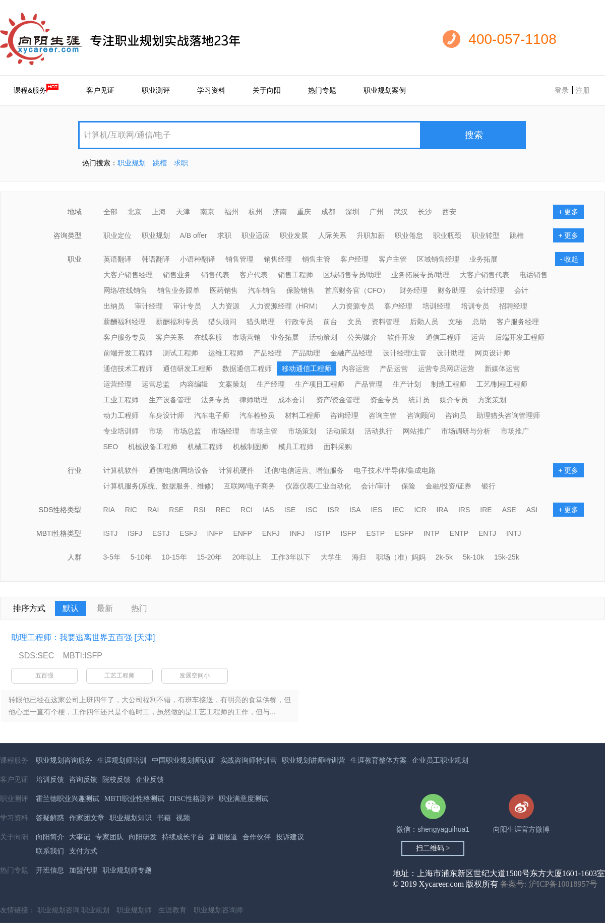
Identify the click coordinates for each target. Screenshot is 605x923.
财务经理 (413, 290)
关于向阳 (267, 90)
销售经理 (278, 259)
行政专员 (299, 322)
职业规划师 (134, 910)
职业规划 (131, 163)
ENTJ (487, 533)
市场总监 (187, 431)
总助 (479, 322)
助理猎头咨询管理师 (508, 415)
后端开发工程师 (519, 337)
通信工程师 (443, 337)
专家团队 (109, 837)
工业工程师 (121, 400)
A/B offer (193, 235)
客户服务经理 (518, 322)
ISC (311, 510)
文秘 (455, 322)
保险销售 (300, 290)
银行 (488, 486)
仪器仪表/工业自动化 (318, 486)
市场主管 (264, 431)
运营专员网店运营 (446, 368)
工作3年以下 (291, 557)
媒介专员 (454, 400)
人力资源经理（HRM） (286, 306)
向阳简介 (50, 837)
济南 (280, 212)
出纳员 (114, 306)
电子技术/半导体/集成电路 (395, 470)
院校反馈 (116, 779)
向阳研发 (143, 837)
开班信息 (50, 870)
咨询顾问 (421, 415)
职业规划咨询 (58, 910)
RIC (131, 510)
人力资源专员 (353, 306)
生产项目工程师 (319, 384)
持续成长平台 (183, 837)
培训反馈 (50, 779)
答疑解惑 (50, 818)
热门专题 (322, 90)
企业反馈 (150, 779)
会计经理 (490, 290)
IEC (398, 510)
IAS (268, 510)
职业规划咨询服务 (64, 760)
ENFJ (271, 533)
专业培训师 (121, 431)
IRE (486, 510)
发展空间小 (194, 675)
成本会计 (292, 400)
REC (222, 510)
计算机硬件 (236, 470)
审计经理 (149, 306)
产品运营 (394, 368)
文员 (354, 322)
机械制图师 (250, 447)
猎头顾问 (222, 322)
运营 (478, 337)
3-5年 (111, 557)
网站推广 (417, 431)
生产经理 (271, 384)
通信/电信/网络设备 (179, 470)
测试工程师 (180, 353)
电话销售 (533, 275)
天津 (183, 212)
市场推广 (515, 431)
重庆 (304, 212)
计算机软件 (121, 470)
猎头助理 (261, 322)
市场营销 (246, 337)
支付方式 (83, 851)
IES (377, 510)
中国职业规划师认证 (183, 760)
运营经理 (117, 384)
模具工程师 (296, 447)
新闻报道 (223, 837)
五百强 (44, 675)
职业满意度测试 (243, 799)
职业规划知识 (130, 818)
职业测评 (156, 90)
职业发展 (294, 235)
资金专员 (384, 400)
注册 (583, 90)
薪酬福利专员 (177, 322)
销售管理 (239, 259)
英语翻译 (117, 259)
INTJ (513, 533)
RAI (153, 510)
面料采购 (338, 447)
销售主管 (316, 259)
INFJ (297, 533)
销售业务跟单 (178, 290)
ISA (355, 510)
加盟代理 (83, 870)
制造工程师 (448, 384)
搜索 (474, 135)
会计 (521, 290)
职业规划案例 (385, 90)
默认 (71, 608)
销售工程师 (295, 275)
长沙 (425, 212)
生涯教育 (172, 910)
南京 (207, 212)
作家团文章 (86, 818)
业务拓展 (483, 259)
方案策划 (492, 400)
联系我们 (50, 851)
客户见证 (100, 90)
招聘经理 (513, 306)
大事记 (79, 837)
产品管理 (368, 384)
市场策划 (302, 431)
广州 (377, 212)
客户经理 (354, 259)
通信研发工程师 (187, 368)
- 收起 (569, 259)
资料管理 (386, 322)
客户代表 (253, 275)
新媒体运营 (502, 368)
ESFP (404, 533)
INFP (215, 533)
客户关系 (170, 337)
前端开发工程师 (128, 353)
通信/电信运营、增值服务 (304, 470)
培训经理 (436, 306)
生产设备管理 (170, 400)
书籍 (164, 818)
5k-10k (473, 557)
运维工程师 (226, 353)
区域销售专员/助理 (352, 275)
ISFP (348, 533)
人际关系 (332, 235)
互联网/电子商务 (249, 486)
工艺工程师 (119, 675)
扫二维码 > (433, 848)
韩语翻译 (156, 259)
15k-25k (506, 557)
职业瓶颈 (447, 235)
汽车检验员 (257, 415)
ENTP (459, 533)
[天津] (144, 637)
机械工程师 (205, 447)
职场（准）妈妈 (401, 557)
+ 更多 (568, 212)
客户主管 (393, 259)
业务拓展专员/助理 (420, 275)
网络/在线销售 (125, 290)
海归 (359, 557)
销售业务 (177, 275)
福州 (231, 212)
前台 (330, 322)
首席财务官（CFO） (357, 290)
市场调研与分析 (466, 431)
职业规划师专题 (127, 870)
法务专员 (215, 400)
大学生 (331, 557)
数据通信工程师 (247, 368)
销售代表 (215, 275)
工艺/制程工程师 (502, 384)
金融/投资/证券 (449, 486)
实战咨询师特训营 (248, 760)
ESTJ (160, 533)
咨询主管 (383, 415)
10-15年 (174, 557)
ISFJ (135, 533)
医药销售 (224, 290)
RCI (246, 510)
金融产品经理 (351, 353)
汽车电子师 (211, 415)
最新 (105, 608)
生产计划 (407, 384)
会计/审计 (376, 486)
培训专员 (475, 306)
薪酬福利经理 (124, 322)
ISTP (322, 533)
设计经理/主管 (405, 353)
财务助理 (452, 290)
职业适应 (255, 235)
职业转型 (485, 235)
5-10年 (141, 557)
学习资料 (211, 90)
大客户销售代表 (484, 275)
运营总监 (156, 384)
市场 (156, 431)
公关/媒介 (362, 337)
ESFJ (188, 533)
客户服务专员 (124, 337)
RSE (176, 510)
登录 (562, 90)
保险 (408, 486)
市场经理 (225, 431)
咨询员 (455, 415)
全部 (110, 212)
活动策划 (323, 337)
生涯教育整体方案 (378, 760)
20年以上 (246, 557)
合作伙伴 (257, 837)
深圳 (352, 212)
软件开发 (401, 337)
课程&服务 (36, 89)
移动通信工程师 (306, 368)
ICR (420, 510)
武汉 (401, 212)
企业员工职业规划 (440, 760)
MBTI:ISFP (82, 655)
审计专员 (187, 306)
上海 (159, 212)
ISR (333, 510)
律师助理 (253, 400)
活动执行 (379, 431)
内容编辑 (194, 384)
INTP (432, 533)
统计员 (419, 400)
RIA (109, 510)
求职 (181, 163)
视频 (183, 818)
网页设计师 (492, 353)
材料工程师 (302, 415)
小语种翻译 (197, 259)
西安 (449, 212)
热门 (139, 608)
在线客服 (208, 337)
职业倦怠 (409, 235)
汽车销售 (262, 290)
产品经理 (268, 353)
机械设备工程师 (152, 447)
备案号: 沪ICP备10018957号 (548, 884)
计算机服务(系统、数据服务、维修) (158, 486)
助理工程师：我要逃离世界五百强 (71, 637)
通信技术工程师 (128, 368)
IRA (442, 510)
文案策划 (232, 384)
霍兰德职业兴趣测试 (67, 799)
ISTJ (110, 533)
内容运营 (355, 368)
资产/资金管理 (338, 400)
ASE (509, 510)
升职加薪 (370, 235)
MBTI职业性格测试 (134, 799)
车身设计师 (166, 415)
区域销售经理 (438, 259)
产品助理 (306, 353)
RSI (199, 510)
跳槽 (160, 163)
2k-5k (444, 557)
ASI (532, 510)
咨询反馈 (83, 779)
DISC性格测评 (191, 799)
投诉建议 (290, 837)
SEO (110, 447)
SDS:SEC (36, 655)
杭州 (256, 212)
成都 (328, 212)
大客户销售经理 (128, 275)
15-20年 (209, 557)
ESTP (376, 533)
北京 (135, 212)
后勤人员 (424, 322)
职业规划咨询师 (218, 910)
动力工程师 (121, 415)
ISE (290, 510)
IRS (464, 510)
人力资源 (225, 306)
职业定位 (117, 235)
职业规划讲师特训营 (313, 760)
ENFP (242, 533)
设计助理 (451, 353)
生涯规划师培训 (122, 760)
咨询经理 (344, 415)
